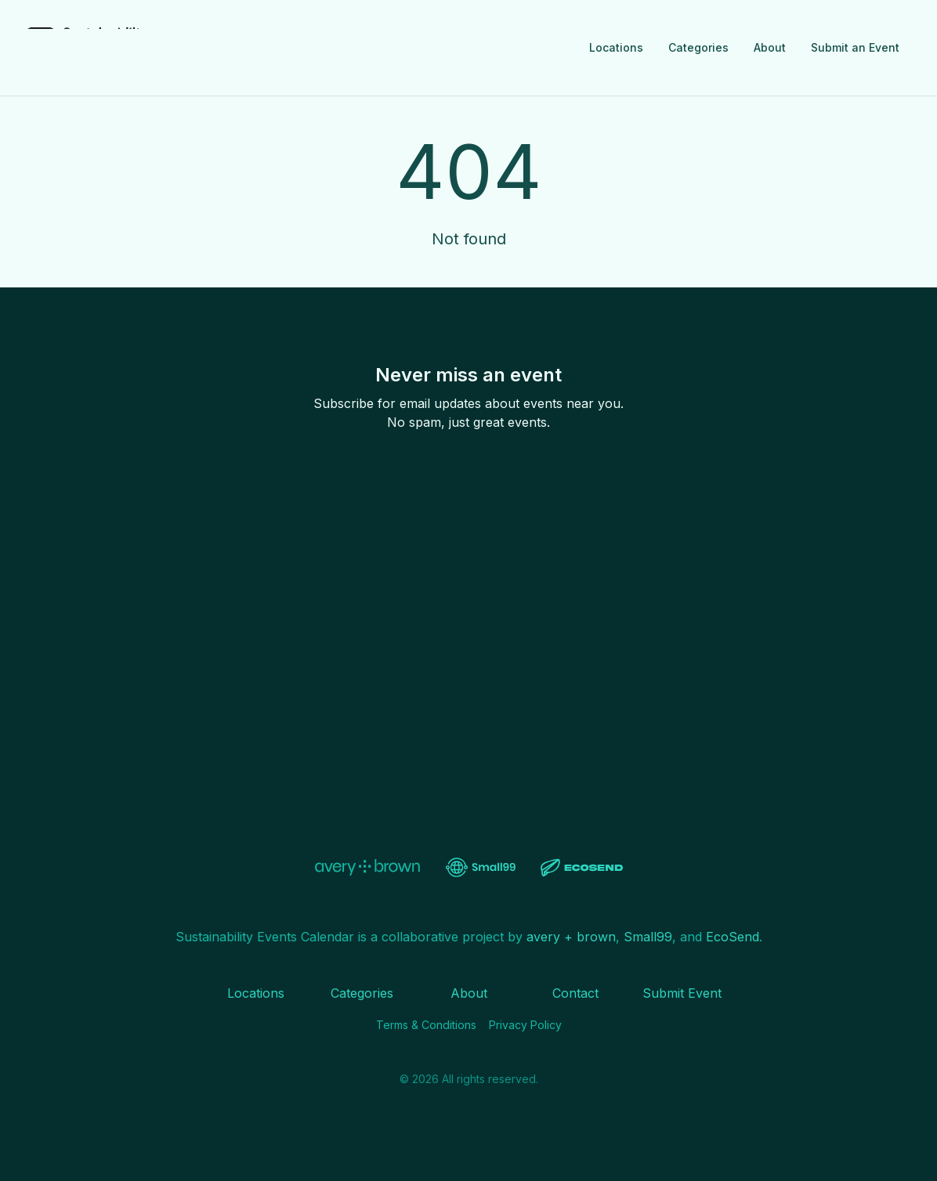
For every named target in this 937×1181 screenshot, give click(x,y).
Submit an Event (855, 47)
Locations (616, 47)
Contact (575, 993)
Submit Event (682, 993)
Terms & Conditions (426, 1024)
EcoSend (732, 936)
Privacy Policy (525, 1024)
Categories (698, 47)
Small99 (648, 936)
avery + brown (571, 936)
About (770, 47)
